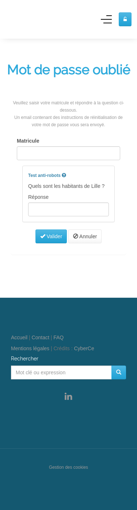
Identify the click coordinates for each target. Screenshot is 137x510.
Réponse (38, 197)
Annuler (85, 236)
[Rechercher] (118, 372)
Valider (51, 236)
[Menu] (106, 21)
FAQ (58, 337)
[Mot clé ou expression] (61, 372)
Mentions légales (30, 348)
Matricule (28, 141)
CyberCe (84, 348)
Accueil (19, 337)
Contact (40, 337)
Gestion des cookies (68, 467)
